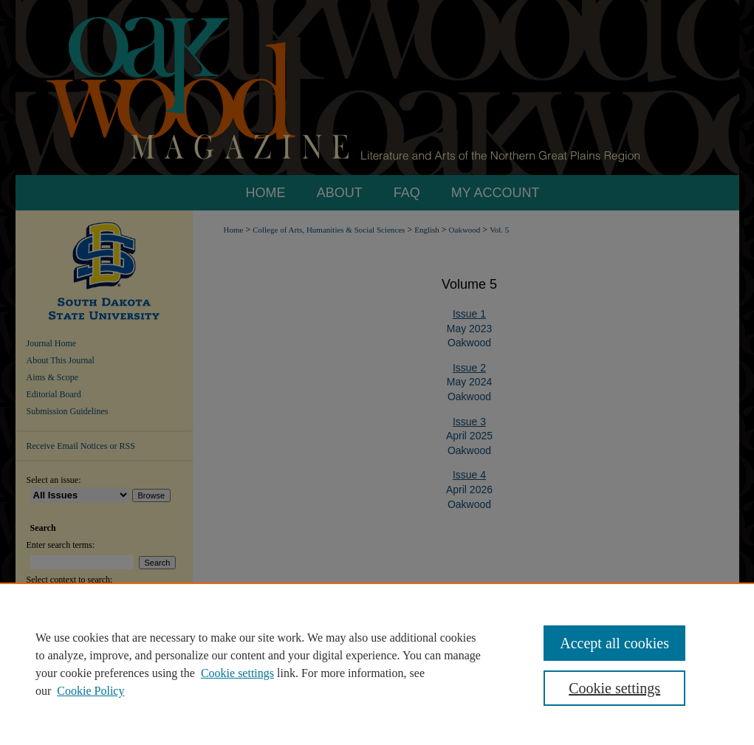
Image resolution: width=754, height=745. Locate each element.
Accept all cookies (614, 643)
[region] (377, 664)
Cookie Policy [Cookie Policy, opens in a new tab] (90, 690)
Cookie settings (237, 673)
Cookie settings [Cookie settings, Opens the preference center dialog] (614, 688)
